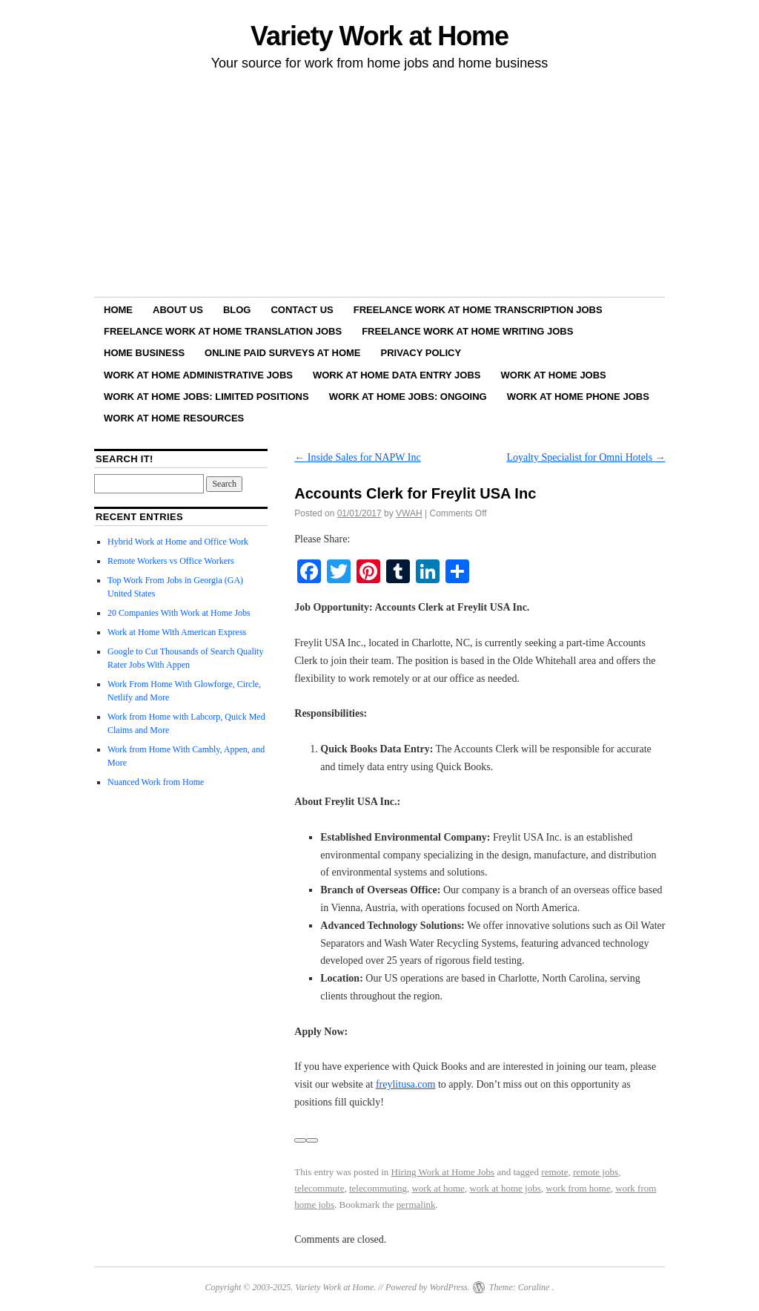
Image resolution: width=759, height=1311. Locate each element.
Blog (237, 309)
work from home (578, 1188)
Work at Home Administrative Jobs (198, 375)
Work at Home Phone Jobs (578, 396)
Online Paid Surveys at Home (282, 352)
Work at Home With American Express (176, 632)
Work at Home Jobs (553, 375)
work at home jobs (504, 1188)
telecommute (319, 1188)
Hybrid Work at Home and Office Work (177, 541)
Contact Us (302, 309)
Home (118, 309)
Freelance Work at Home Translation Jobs (223, 331)
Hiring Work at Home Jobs (443, 1171)
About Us (178, 309)
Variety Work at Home (379, 36)
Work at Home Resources (174, 418)
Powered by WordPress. (427, 1287)
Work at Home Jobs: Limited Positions (206, 396)
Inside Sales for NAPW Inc (357, 457)
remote (554, 1171)
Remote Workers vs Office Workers (170, 561)
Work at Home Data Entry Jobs (397, 375)
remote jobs (595, 1171)
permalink (416, 1204)
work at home (437, 1188)
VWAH (409, 513)
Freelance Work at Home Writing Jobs (467, 331)
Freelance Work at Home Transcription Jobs (478, 309)
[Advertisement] (379, 186)
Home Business (144, 352)
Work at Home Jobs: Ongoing (408, 396)
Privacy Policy (421, 352)
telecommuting (378, 1188)
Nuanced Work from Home (155, 782)
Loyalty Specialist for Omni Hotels (585, 457)
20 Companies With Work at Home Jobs (179, 613)
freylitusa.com (405, 1084)
